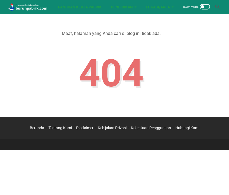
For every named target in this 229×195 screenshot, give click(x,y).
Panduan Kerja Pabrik (80, 7)
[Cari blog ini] (217, 7)
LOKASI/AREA (158, 7)
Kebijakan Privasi (112, 128)
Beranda (37, 128)
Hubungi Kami (187, 128)
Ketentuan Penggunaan (151, 128)
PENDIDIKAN (122, 7)
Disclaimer (84, 128)
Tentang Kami (60, 128)
